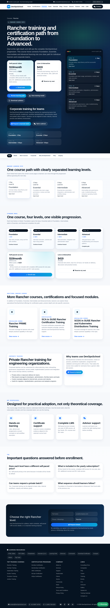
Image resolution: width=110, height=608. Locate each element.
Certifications (36, 6)
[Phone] (62, 519)
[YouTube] (60, 604)
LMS (87, 6)
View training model (36, 95)
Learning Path (53, 553)
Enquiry (60, 155)
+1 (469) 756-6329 (49, 604)
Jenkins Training (11, 579)
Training (83, 576)
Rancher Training (11, 565)
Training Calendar (85, 593)
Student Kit (84, 590)
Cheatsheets (31, 553)
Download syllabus (16, 100)
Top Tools (17, 557)
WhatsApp (102, 604)
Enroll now (20, 87)
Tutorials (55, 6)
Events (82, 579)
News (57, 584)
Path (9, 155)
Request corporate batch (20, 123)
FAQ (54, 155)
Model (15, 155)
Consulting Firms (85, 565)
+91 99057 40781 (77, 1)
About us (58, 565)
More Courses (24, 155)
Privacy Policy (60, 593)
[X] (68, 604)
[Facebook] (64, 604)
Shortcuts (62, 553)
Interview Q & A (42, 553)
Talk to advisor (40, 123)
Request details (74, 524)
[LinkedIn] (72, 604)
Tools (49, 6)
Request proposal (74, 372)
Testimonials (59, 573)
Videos (10, 557)
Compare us (84, 596)
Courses (44, 6)
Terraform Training (12, 576)
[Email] (86, 514)
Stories (58, 579)
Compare (95, 553)
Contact (97, 6)
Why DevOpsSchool (44, 155)
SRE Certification (36, 570)
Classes (71, 6)
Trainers (77, 6)
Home (29, 6)
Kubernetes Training (12, 570)
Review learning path (17, 95)
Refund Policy (60, 587)
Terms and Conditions (62, 590)
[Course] (86, 519)
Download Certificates (84, 553)
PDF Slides (21, 553)
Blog (60, 6)
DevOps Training (11, 568)
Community (59, 582)
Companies (84, 568)
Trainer (82, 573)
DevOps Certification (37, 565)
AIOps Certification (37, 576)
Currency (88, 1)
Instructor (83, 584)
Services (58, 568)
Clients (58, 576)
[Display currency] (97, 2)
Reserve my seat (48, 81)
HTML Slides (11, 553)
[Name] (62, 514)
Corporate (33, 155)
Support (58, 570)
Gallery (82, 587)
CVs (82, 582)
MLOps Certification (37, 573)
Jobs (82, 6)
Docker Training (11, 573)
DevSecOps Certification (38, 568)
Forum (66, 6)
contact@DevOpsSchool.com (61, 1)
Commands (72, 553)
